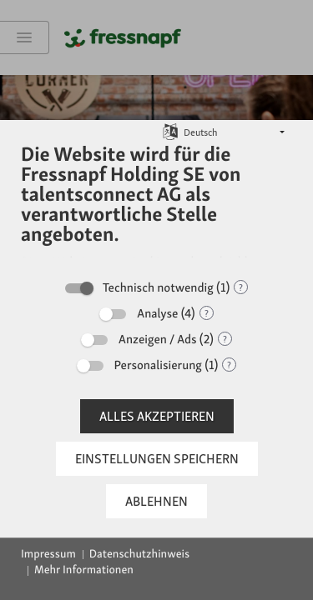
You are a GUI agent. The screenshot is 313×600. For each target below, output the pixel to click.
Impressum (48, 554)
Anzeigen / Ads (158, 339)
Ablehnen (156, 501)
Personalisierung (158, 365)
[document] (156, 206)
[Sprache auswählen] (170, 131)
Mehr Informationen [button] (84, 570)
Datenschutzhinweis (139, 554)
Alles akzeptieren (157, 416)
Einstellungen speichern (157, 459)
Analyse (157, 313)
